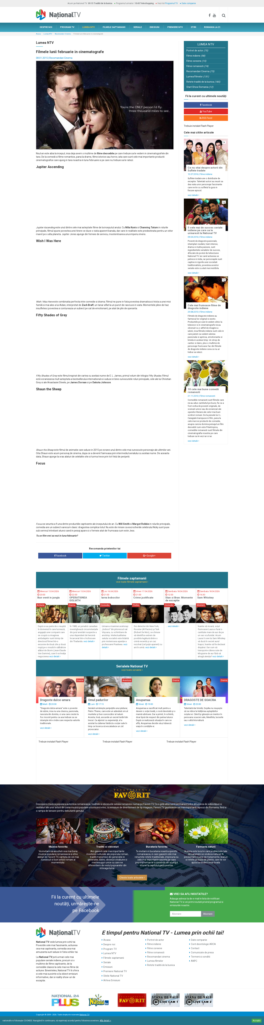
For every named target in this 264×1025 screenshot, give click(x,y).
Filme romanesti (197, 66)
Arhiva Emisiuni (111, 977)
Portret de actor (197, 50)
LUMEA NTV (88, 27)
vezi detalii (193, 195)
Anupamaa (143, 700)
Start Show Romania (199, 87)
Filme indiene (195, 55)
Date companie (189, 3)
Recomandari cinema (158, 956)
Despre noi (109, 944)
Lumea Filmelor (197, 76)
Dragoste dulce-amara (55, 700)
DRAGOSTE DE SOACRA (200, 700)
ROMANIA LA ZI (212, 27)
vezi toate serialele (132, 670)
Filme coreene (196, 61)
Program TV (109, 948)
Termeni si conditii (200, 956)
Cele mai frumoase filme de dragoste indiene (204, 307)
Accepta (256, 1020)
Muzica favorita (58, 846)
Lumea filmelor (155, 961)
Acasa (38, 34)
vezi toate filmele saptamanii (132, 581)
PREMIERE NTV (175, 27)
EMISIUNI (154, 27)
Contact (195, 948)
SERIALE (137, 27)
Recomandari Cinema (63, 34)
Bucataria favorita (156, 846)
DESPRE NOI (46, 27)
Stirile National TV (112, 973)
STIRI (193, 27)
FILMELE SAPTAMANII (114, 27)
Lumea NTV (47, 34)
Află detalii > (105, 1020)
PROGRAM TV (67, 27)
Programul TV (171, 3)
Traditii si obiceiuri (107, 846)
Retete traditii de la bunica (203, 81)
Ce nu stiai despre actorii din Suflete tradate (205, 169)
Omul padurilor (98, 700)
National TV (84, 1015)
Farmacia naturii (206, 846)
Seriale (107, 961)
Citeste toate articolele (132, 877)
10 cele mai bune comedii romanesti (203, 391)
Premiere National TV (114, 969)
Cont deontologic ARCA (203, 944)
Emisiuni (107, 965)
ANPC (194, 961)
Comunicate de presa (202, 952)
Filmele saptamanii (113, 956)
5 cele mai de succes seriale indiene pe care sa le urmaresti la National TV (205, 230)
